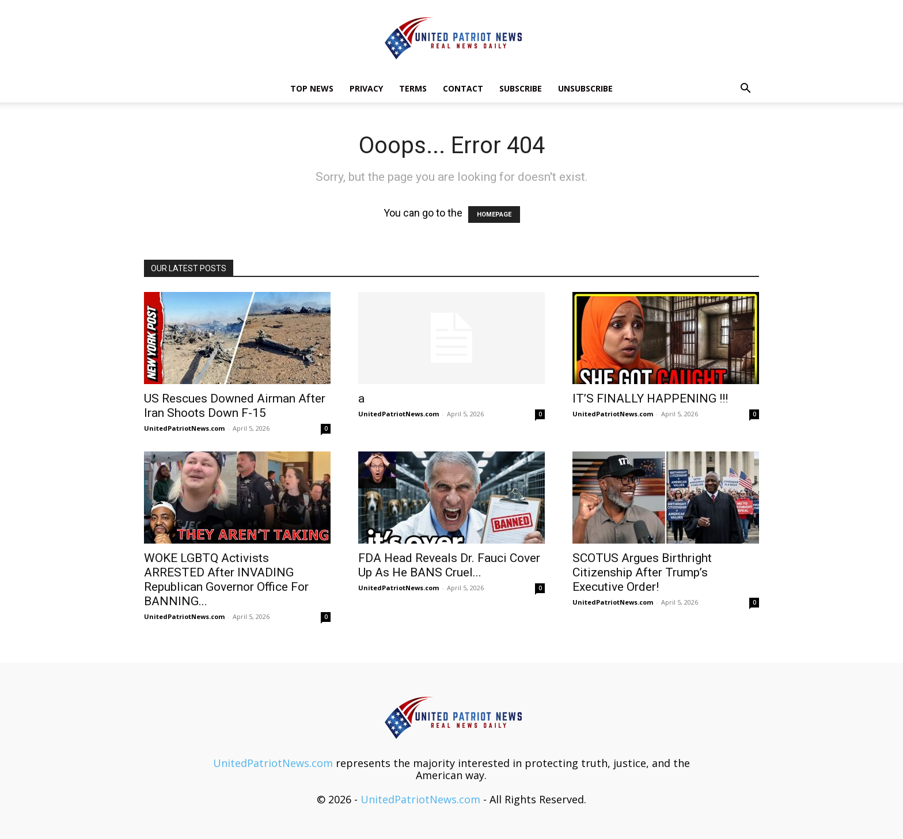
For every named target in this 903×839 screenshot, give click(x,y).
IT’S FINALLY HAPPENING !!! (650, 398)
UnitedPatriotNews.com (184, 428)
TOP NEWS (311, 88)
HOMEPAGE (494, 214)
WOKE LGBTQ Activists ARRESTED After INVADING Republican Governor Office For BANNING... (226, 579)
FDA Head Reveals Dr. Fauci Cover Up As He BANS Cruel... (449, 565)
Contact (463, 88)
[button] (745, 89)
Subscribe (520, 88)
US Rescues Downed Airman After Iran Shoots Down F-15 (234, 406)
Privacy (366, 88)
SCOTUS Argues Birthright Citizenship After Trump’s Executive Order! (642, 572)
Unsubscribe (585, 88)
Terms (413, 88)
